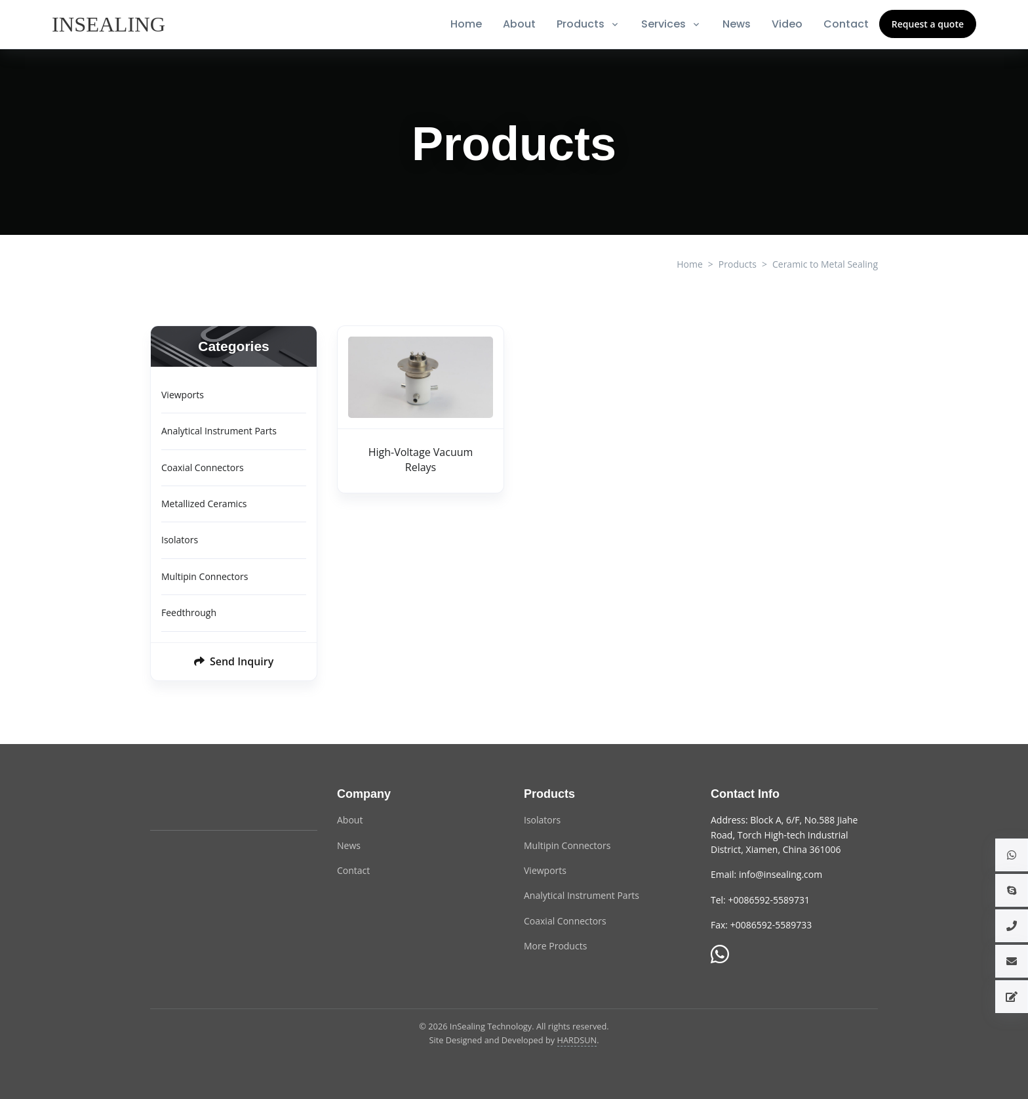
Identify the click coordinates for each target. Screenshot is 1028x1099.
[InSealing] (110, 24)
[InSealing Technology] (202, 802)
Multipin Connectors (204, 576)
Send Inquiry (234, 661)
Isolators (179, 539)
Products (580, 23)
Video (787, 23)
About (519, 23)
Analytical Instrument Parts (219, 431)
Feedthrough (188, 612)
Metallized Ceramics (204, 503)
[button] (1011, 855)
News (736, 23)
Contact (846, 23)
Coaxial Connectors (202, 467)
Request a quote (928, 24)
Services (663, 23)
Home (466, 23)
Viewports (182, 394)
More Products (555, 946)
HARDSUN (577, 1040)
